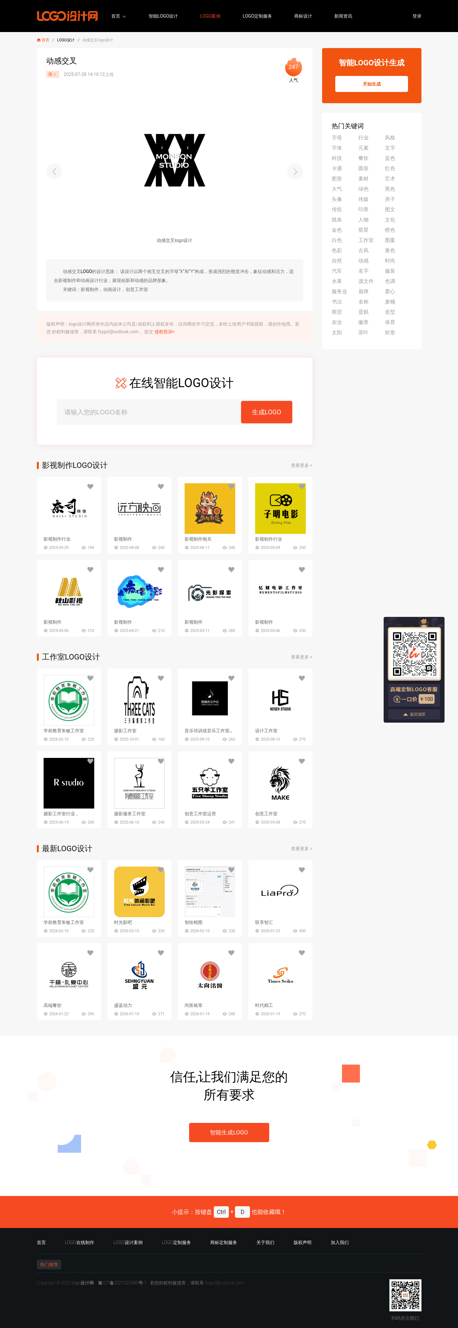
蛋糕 (363, 312)
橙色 (390, 230)
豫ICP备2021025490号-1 (122, 1282)
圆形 (363, 168)
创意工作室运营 (200, 813)
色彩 (337, 250)
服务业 (339, 291)
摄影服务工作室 (130, 813)
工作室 (366, 240)
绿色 (363, 189)
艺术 (390, 179)
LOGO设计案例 (128, 1242)
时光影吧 (123, 922)
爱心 (390, 291)
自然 (337, 261)
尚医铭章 (194, 1005)
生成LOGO (266, 412)
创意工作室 (266, 813)
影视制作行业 (57, 539)
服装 (390, 271)
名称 (363, 302)
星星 (363, 230)
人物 (363, 220)
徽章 (363, 322)
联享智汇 (264, 922)
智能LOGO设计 (163, 16)
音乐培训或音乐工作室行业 (211, 730)
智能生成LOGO (229, 1132)
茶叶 (363, 332)
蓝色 (390, 158)
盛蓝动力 (123, 1005)
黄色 (390, 250)
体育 (390, 322)
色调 (390, 281)
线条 (337, 220)
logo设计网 (83, 1282)
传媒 (363, 199)
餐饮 (363, 158)
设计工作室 (266, 730)
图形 (337, 179)
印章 (363, 209)
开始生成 (372, 84)
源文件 (366, 281)
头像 (337, 199)
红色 (390, 168)
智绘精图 (194, 922)
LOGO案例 (210, 16)
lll (53, 74)
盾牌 (363, 291)
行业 (363, 138)
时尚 (390, 261)
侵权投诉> (164, 331)
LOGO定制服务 (257, 16)
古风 (363, 250)
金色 (337, 230)
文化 (390, 220)
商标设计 (303, 16)
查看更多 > (301, 465)
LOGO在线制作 (79, 1242)
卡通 (337, 168)
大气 (337, 189)
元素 (363, 148)
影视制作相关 (198, 539)
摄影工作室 (125, 730)
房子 (390, 199)
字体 (337, 148)
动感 (363, 261)
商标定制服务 (223, 1242)
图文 (390, 209)
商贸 (337, 312)
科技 (337, 158)
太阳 (337, 332)
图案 (390, 240)
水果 (337, 281)
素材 (363, 179)
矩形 (390, 332)
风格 (390, 138)
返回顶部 (414, 714)
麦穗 (390, 302)
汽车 (337, 271)
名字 (363, 271)
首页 (115, 16)
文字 (390, 148)
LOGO (86, 271)
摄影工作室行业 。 (62, 813)
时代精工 (264, 1005)
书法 (337, 302)
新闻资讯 (343, 16)
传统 (337, 209)
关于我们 (265, 1242)
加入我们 (340, 1242)
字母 (337, 138)
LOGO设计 (66, 40)
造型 (390, 312)
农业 (337, 322)
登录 (416, 16)
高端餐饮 (53, 1005)
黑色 (390, 189)
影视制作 (123, 539)
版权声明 (303, 1242)
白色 (337, 240)
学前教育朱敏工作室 (64, 730)
